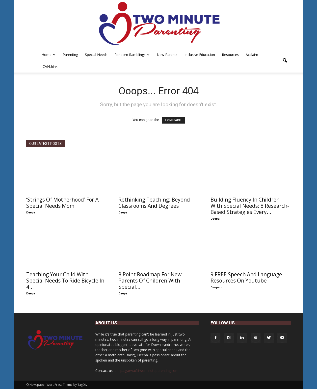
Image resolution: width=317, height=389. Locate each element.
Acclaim (252, 54)
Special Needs (96, 54)
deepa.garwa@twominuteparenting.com (146, 370)
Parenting (70, 54)
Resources (230, 54)
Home (48, 54)
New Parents (167, 54)
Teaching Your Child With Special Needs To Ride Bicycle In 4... (65, 280)
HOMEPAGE (173, 120)
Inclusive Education (200, 54)
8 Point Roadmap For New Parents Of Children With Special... (150, 280)
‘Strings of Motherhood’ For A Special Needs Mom (62, 202)
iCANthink (49, 66)
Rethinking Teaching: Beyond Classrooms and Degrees (154, 202)
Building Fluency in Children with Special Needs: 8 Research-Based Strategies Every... (250, 205)
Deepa (30, 212)
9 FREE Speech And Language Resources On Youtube (246, 277)
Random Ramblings (132, 54)
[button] (285, 61)
